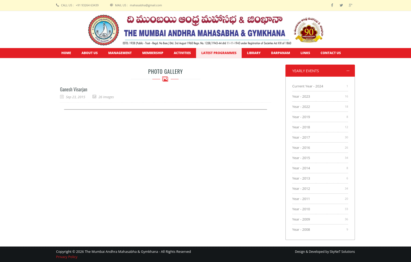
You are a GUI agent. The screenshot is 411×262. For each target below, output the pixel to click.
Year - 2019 (301, 116)
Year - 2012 (301, 188)
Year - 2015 (301, 157)
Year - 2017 (301, 137)
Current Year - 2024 (307, 86)
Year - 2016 (301, 147)
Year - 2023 (301, 96)
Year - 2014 (301, 168)
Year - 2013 (301, 178)
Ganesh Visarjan (73, 89)
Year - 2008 (301, 229)
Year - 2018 (301, 127)
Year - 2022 (301, 106)
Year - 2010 (301, 209)
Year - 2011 (301, 198)
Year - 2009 (301, 219)
